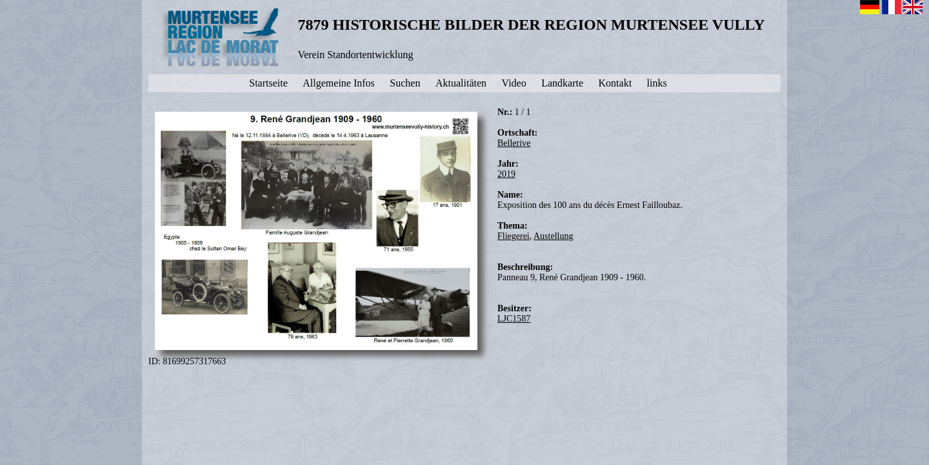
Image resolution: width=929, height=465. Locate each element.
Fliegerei (513, 236)
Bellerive (513, 143)
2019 (506, 174)
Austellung (553, 236)
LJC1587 (513, 319)
